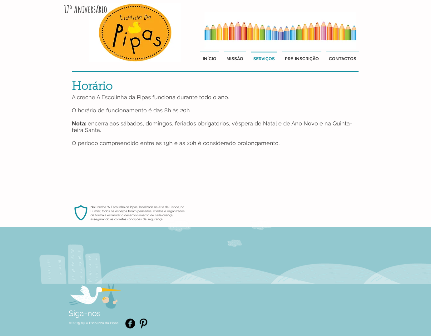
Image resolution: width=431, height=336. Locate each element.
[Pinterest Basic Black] (143, 324)
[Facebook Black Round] (130, 324)
